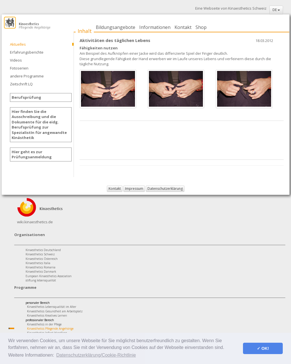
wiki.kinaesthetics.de (35, 221)
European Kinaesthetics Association (49, 276)
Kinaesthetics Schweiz (40, 254)
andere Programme (27, 76)
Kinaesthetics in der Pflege (44, 324)
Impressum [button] (134, 188)
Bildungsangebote (115, 27)
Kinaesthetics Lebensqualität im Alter (51, 307)
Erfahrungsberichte (26, 52)
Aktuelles (18, 44)
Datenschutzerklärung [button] (165, 188)
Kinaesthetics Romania (40, 267)
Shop (201, 27)
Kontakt (183, 27)
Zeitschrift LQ (21, 84)
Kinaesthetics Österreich (42, 259)
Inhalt (85, 31)
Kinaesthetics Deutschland (43, 250)
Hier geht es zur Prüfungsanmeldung (32, 154)
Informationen (155, 27)
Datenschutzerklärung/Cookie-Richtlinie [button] (96, 355)
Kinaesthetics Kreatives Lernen (47, 315)
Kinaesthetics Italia (38, 263)
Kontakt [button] (115, 188)
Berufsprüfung (26, 97)
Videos (16, 60)
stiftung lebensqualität (41, 280)
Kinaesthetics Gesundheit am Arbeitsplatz (55, 311)
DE (276, 9)
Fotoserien (19, 68)
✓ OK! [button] (263, 348)
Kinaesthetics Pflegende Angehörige (50, 329)
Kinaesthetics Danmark (41, 271)
